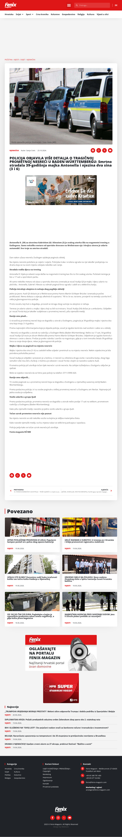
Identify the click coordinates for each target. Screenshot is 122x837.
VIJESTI (16, 60)
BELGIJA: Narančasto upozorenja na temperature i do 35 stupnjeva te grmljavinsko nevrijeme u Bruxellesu (56, 736)
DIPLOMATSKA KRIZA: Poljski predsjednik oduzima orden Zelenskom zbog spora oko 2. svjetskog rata (52, 719)
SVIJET (22, 60)
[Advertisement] (61, 36)
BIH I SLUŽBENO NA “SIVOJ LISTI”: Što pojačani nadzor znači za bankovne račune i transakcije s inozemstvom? (57, 728)
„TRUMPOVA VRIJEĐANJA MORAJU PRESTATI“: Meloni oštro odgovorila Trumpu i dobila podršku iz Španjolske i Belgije (60, 711)
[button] (69, 5)
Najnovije (13, 707)
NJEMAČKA (31, 60)
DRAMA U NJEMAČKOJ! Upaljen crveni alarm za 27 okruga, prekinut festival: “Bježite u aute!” (48, 744)
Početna (8, 60)
